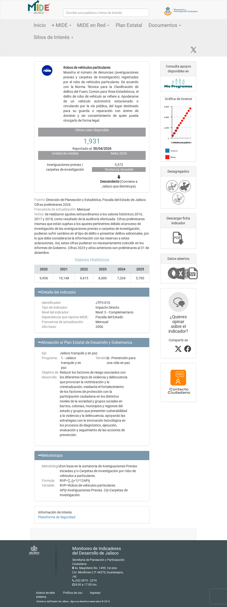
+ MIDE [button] (61, 25)
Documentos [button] (165, 25)
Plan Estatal (129, 25)
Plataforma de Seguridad (56, 517)
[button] (92, 292)
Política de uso (72, 592)
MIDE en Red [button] (93, 25)
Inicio (40, 25)
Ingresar (95, 592)
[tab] (92, 292)
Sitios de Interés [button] (53, 37)
